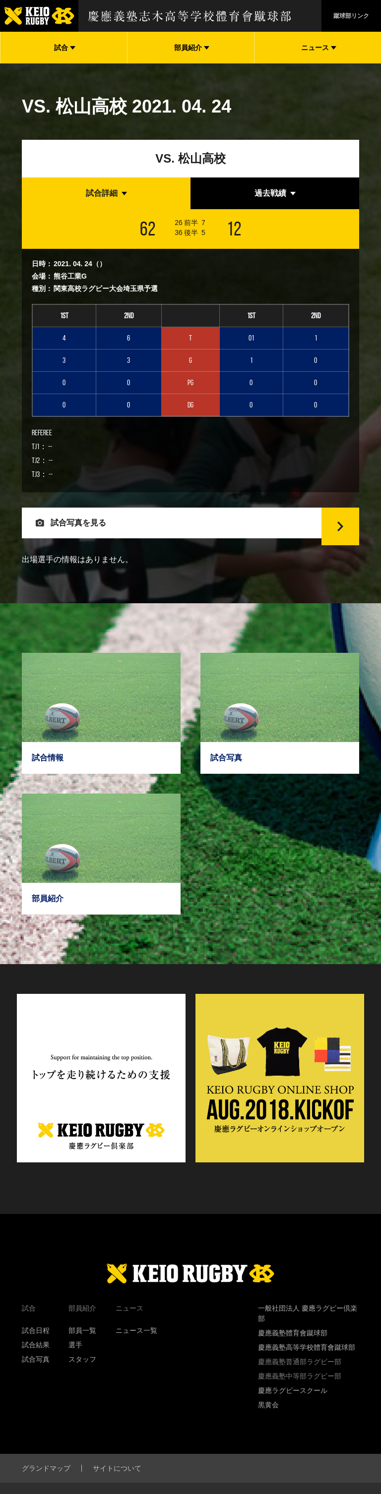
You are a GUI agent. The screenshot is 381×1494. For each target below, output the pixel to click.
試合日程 (36, 1346)
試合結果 (36, 1361)
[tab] (106, 193)
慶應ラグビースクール (292, 1406)
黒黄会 (268, 1421)
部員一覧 (82, 1346)
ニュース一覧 (136, 1346)
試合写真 (36, 1375)
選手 (75, 1361)
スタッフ (82, 1375)
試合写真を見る (85, 530)
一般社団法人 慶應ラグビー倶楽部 (307, 1329)
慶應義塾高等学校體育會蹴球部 (306, 1363)
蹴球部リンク (351, 15)
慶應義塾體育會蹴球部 (292, 1349)
